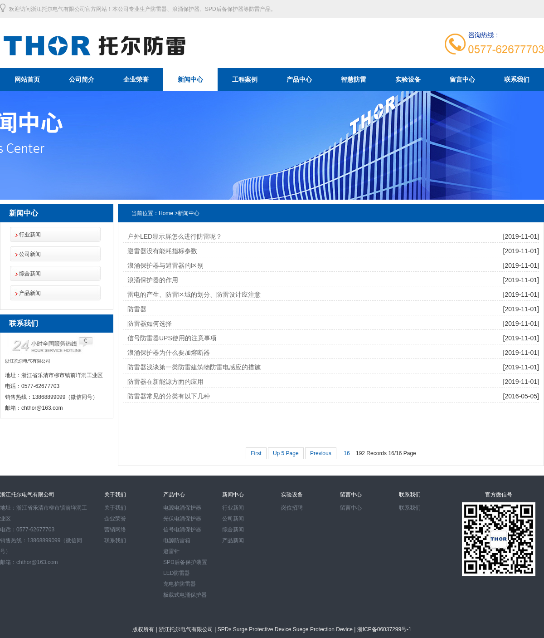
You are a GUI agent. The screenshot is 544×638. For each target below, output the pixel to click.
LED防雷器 (176, 573)
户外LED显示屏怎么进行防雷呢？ (174, 236)
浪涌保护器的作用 (152, 280)
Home (166, 213)
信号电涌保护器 (182, 529)
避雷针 (171, 551)
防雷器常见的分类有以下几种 (168, 396)
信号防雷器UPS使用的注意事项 (172, 338)
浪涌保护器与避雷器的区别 (165, 265)
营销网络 (115, 529)
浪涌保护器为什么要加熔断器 (168, 352)
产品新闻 (30, 293)
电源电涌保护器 (182, 508)
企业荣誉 (136, 79)
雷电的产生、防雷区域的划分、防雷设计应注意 (194, 294)
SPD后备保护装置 (185, 562)
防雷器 (136, 309)
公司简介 (81, 79)
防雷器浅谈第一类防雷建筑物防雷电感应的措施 (194, 367)
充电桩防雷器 (179, 584)
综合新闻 (30, 273)
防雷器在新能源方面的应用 (165, 381)
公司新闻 (30, 254)
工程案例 (244, 79)
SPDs (225, 629)
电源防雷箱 (176, 540)
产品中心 (299, 79)
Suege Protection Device (323, 629)
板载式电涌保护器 (185, 595)
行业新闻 (30, 234)
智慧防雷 (353, 79)
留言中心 (462, 79)
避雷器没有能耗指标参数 (162, 251)
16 (347, 453)
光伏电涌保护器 (182, 518)
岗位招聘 (292, 508)
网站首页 (27, 79)
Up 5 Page (286, 453)
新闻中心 (190, 79)
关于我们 (115, 508)
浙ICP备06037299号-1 (383, 629)
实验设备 (408, 79)
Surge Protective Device (263, 629)
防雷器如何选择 (149, 323)
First (256, 453)
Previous (320, 453)
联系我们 (516, 79)
